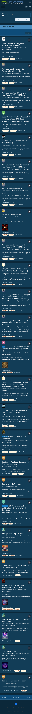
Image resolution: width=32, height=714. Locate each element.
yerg (3, 466)
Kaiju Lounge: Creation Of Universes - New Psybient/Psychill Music (15, 191)
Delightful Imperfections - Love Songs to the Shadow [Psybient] (15, 270)
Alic (3, 47)
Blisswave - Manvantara (11, 215)
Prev (5, 31)
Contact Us (16, 708)
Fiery (3, 589)
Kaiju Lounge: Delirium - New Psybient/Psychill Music (13, 70)
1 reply (16, 690)
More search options (23, 19)
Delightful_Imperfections (8, 273)
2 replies (16, 398)
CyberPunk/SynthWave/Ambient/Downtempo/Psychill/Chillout (16, 118)
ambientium (5, 512)
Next (26, 31)
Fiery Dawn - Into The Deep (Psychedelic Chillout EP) (13, 586)
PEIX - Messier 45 (9, 651)
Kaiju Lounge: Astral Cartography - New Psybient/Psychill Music (16, 94)
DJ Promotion (25, 73)
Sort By (28, 33)
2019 (16, 217)
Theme (9, 708)
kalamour (4, 353)
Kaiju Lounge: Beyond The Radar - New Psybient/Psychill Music (15, 246)
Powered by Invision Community (16, 711)
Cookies (23, 708)
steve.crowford (6, 121)
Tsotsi (3, 217)
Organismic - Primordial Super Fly (15, 566)
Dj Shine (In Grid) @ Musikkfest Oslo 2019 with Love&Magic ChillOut (14, 412)
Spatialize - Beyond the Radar (14, 681)
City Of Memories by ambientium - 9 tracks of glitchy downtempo (14, 508)
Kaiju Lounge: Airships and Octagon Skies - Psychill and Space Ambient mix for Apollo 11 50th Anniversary (16, 297)
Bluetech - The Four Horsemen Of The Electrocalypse (15, 463)
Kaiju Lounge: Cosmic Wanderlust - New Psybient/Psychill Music (16, 166)
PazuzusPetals (6, 536)
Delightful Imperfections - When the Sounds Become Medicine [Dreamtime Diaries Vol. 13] (15, 384)
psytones (4, 145)
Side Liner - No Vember (11, 484)
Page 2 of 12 (16, 31)
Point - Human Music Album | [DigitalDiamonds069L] (13, 44)
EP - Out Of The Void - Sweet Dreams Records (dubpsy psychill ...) (15, 349)
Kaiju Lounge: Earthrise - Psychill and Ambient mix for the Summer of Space (15, 323)
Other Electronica (25, 121)
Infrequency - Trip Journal (12, 534)
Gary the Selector (7, 73)
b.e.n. (3, 440)
